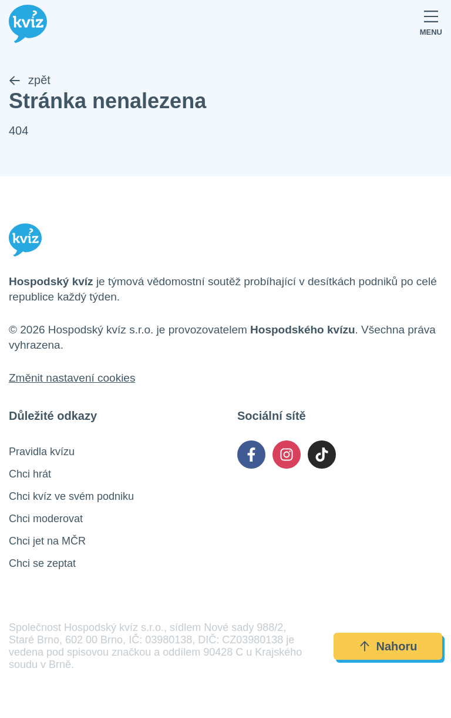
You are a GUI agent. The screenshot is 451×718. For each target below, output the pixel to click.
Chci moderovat (46, 519)
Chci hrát (30, 474)
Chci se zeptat (42, 563)
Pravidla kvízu (42, 451)
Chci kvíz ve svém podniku (71, 496)
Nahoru (388, 646)
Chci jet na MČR (47, 541)
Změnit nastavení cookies (72, 378)
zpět (30, 80)
